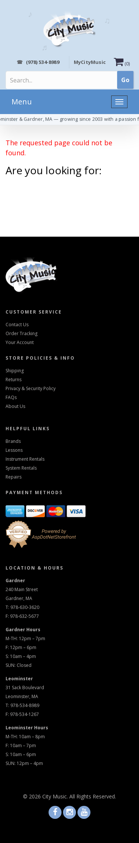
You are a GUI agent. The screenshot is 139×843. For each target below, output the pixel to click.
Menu (21, 102)
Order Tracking (21, 333)
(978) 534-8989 (38, 62)
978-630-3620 (24, 607)
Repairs (13, 477)
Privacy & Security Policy (31, 388)
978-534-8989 (24, 705)
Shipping (15, 370)
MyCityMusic (90, 62)
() (122, 64)
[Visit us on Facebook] (55, 812)
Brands (13, 441)
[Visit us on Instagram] (69, 812)
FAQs (11, 397)
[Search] (41, 80)
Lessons (14, 450)
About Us (15, 406)
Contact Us (17, 324)
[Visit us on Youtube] (83, 812)
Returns (13, 379)
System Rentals (21, 468)
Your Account (20, 342)
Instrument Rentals (25, 459)
